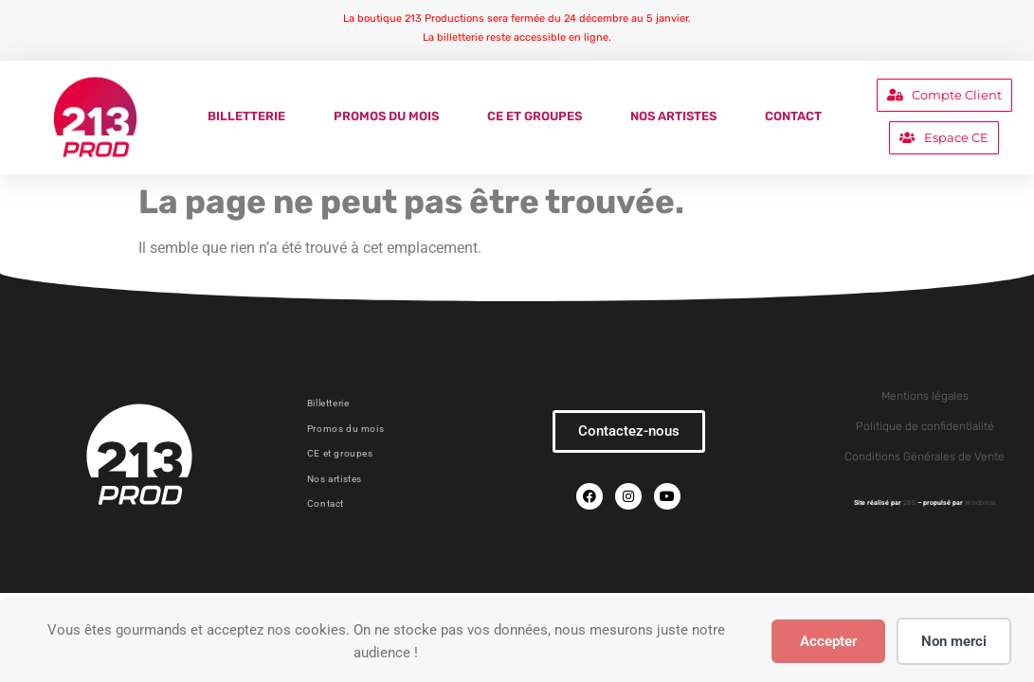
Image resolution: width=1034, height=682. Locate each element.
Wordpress (980, 502)
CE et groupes (534, 116)
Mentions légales (925, 396)
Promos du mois (386, 116)
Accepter (828, 641)
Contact (793, 116)
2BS (909, 502)
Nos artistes (673, 116)
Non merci (954, 641)
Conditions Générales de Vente (924, 456)
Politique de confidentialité (925, 426)
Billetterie (246, 116)
